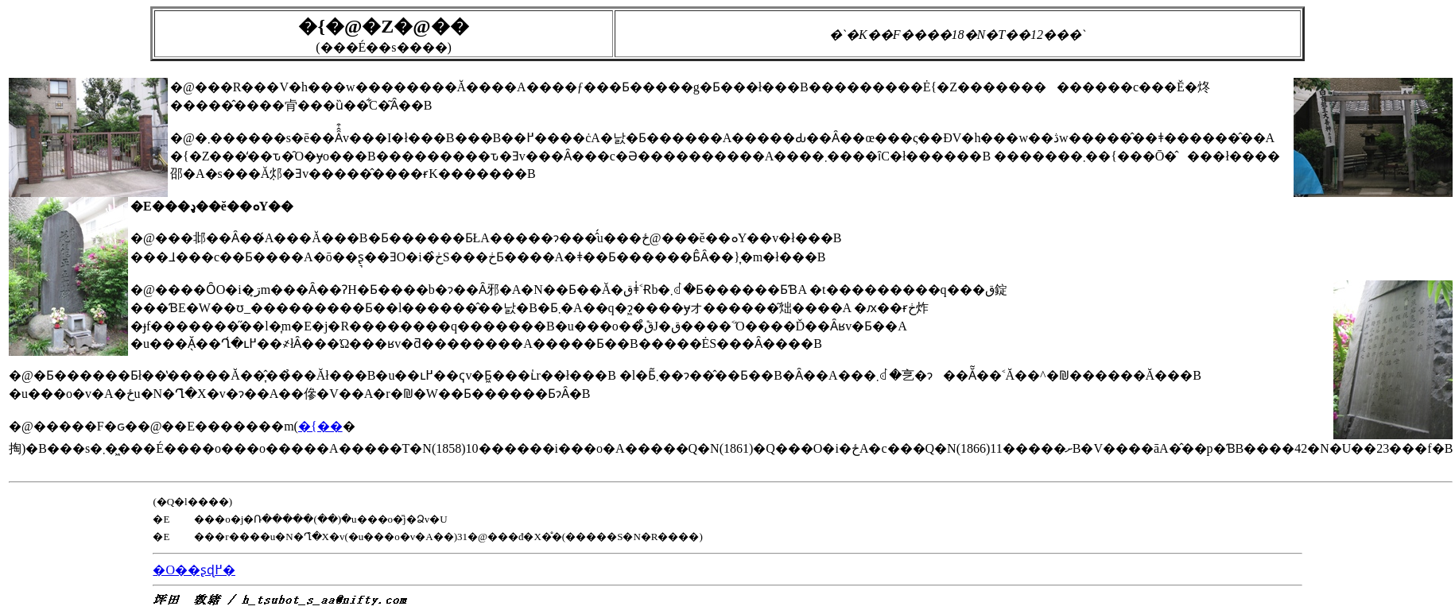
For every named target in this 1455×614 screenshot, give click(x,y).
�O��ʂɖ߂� (194, 570)
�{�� (320, 426)
